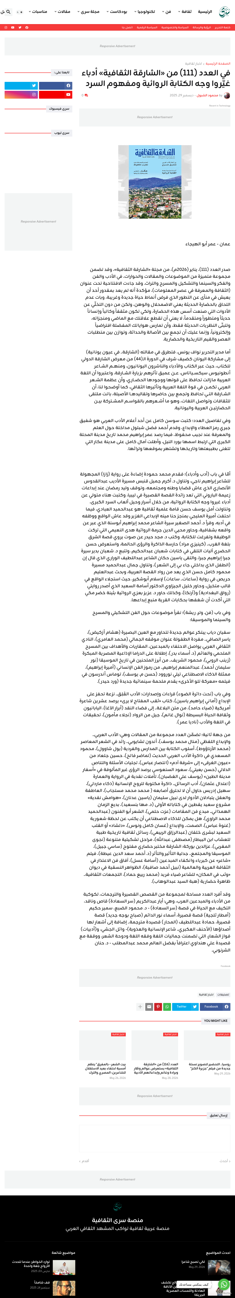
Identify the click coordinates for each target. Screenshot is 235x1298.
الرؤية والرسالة (202, 27)
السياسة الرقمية (147, 27)
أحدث (224, 1161)
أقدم (85, 1161)
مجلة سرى (90, 12)
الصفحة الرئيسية (218, 64)
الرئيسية (205, 12)
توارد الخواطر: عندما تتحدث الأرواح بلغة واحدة (31, 1264)
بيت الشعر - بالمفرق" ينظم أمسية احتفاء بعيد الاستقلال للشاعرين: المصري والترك (105, 1069)
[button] (20, 12)
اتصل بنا (127, 27)
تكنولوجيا (146, 12)
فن (168, 12)
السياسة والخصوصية (174, 27)
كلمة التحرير (222, 27)
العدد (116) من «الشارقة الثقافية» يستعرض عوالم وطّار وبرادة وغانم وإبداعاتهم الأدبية (156, 1069)
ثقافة (186, 12)
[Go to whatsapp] (224, 1284)
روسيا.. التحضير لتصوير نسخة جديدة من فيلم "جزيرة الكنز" (209, 1067)
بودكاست (118, 12)
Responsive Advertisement (117, 46)
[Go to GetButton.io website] (224, 1293)
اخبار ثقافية (193, 64)
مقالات (64, 12)
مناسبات (39, 12)
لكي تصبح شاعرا (193, 1262)
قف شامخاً (42, 1283)
